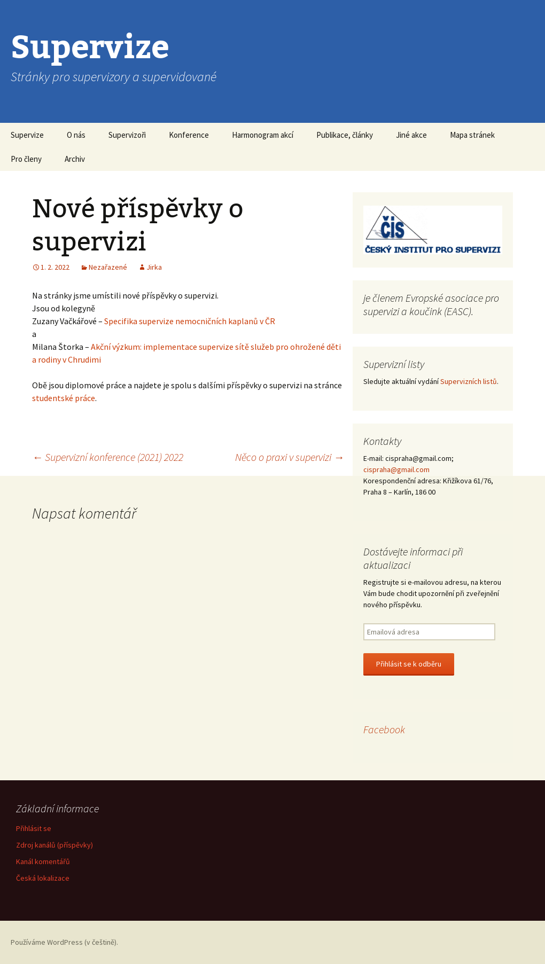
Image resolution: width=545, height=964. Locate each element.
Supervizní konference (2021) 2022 (107, 457)
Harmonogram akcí (262, 135)
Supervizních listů (468, 381)
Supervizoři (127, 135)
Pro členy (26, 159)
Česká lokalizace (42, 878)
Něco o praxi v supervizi (289, 457)
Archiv (75, 159)
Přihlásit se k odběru (408, 664)
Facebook (384, 729)
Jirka (154, 267)
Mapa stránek (472, 135)
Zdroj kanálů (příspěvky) (54, 845)
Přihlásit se (33, 828)
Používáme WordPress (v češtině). (64, 942)
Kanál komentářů (43, 861)
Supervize (27, 135)
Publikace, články (344, 135)
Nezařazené (108, 267)
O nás (76, 135)
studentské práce (63, 398)
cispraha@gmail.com (396, 469)
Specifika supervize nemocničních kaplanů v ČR (189, 321)
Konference (189, 135)
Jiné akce (411, 135)
